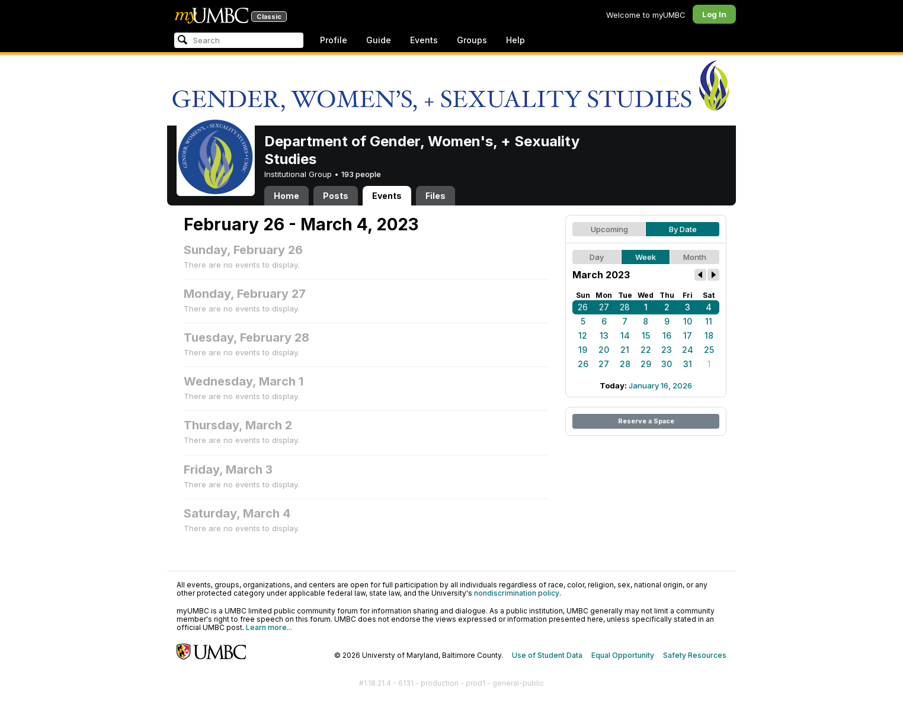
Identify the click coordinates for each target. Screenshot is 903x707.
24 (687, 350)
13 (604, 335)
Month (694, 257)
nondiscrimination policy (516, 593)
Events (424, 40)
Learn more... (269, 627)
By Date (683, 229)
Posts (335, 196)
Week (645, 257)
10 (687, 321)
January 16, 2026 (660, 385)
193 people (361, 174)
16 (666, 335)
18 (709, 335)
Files (435, 196)
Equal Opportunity (622, 655)
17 (687, 335)
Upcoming (609, 229)
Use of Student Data (547, 655)
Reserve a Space (646, 421)
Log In (714, 14)
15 (646, 335)
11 (708, 321)
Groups (472, 40)
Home (286, 196)
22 (646, 350)
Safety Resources (694, 655)
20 (603, 350)
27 (604, 307)
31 (687, 364)
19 (582, 350)
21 (624, 350)
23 (666, 350)
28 (625, 307)
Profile (333, 40)
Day (597, 257)
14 (625, 335)
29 (646, 364)
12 (582, 335)
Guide (378, 40)
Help (515, 40)
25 (709, 350)
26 (583, 307)
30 (666, 364)
